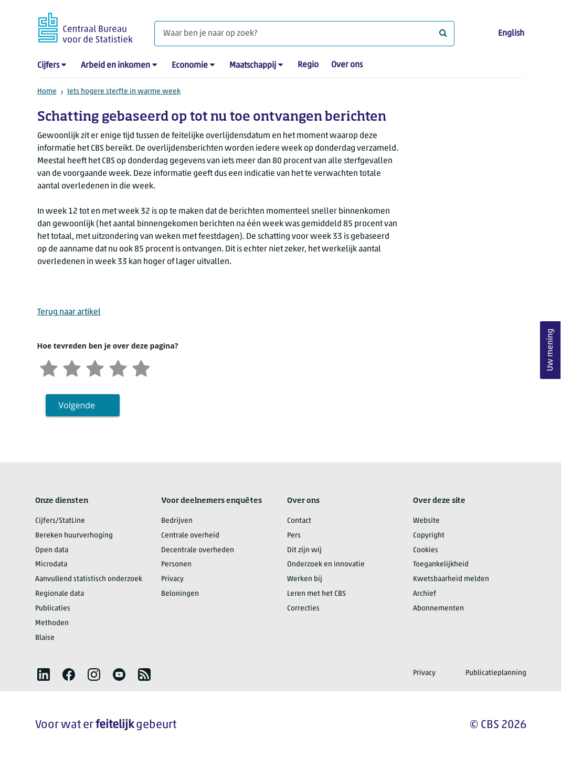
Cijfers (48, 65)
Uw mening (550, 350)
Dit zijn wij (304, 550)
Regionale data (59, 594)
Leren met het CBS (316, 594)
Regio (308, 65)
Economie (190, 65)
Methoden (52, 623)
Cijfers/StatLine (60, 521)
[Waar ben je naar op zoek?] (304, 33)
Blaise (45, 638)
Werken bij (304, 579)
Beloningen (180, 594)
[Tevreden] (118, 367)
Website (426, 521)
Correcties (303, 608)
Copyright (428, 535)
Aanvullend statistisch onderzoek (88, 579)
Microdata (51, 564)
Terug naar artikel (69, 312)
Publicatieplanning (495, 673)
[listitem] (43, 674)
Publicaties (52, 608)
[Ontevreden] (71, 367)
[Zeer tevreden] (141, 367)
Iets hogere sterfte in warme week (124, 91)
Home (47, 91)
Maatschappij (252, 65)
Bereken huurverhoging (74, 535)
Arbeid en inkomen (115, 65)
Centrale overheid (190, 535)
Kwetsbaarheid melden (451, 579)
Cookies (425, 550)
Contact (299, 521)
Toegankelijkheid (441, 564)
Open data (51, 550)
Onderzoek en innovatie (326, 564)
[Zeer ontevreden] (48, 367)
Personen (176, 564)
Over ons (347, 65)
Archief (424, 594)
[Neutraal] (95, 367)
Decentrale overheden (197, 550)
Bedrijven (177, 521)
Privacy (172, 579)
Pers (294, 535)
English (511, 33)
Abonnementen (438, 608)
